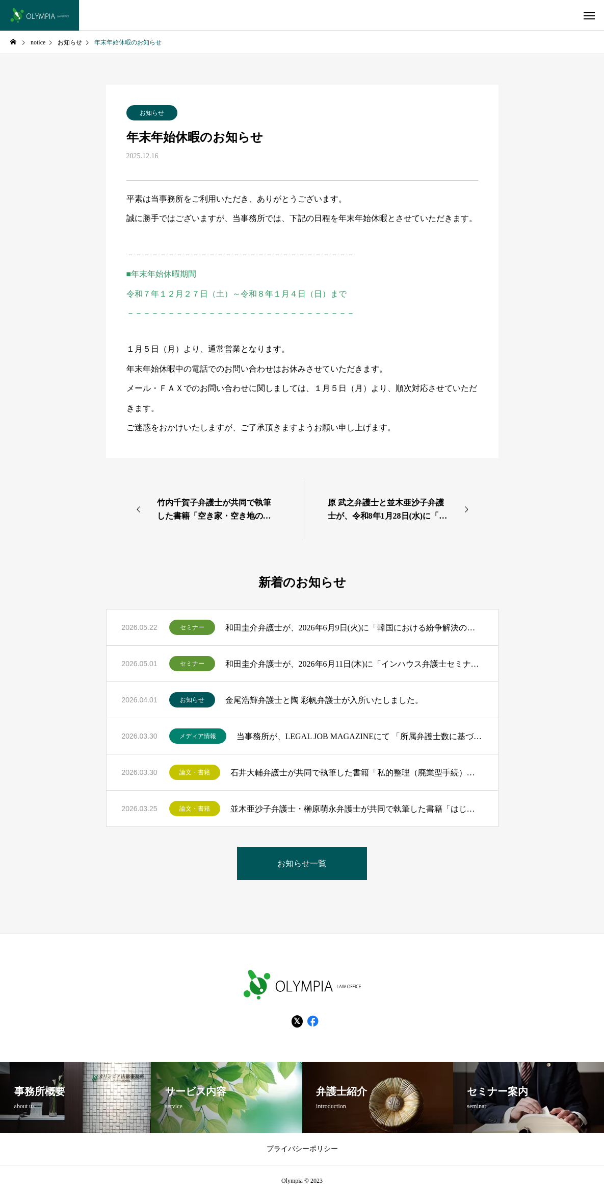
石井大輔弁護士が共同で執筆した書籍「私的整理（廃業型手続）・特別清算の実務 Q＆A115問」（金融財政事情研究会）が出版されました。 (356, 772)
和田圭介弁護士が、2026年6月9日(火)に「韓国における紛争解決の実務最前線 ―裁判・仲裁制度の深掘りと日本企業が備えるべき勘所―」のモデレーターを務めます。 (354, 627)
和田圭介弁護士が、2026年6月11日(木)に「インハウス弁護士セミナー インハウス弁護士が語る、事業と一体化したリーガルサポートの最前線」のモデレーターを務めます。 (354, 664)
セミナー (192, 627)
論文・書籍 (194, 772)
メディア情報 (197, 736)
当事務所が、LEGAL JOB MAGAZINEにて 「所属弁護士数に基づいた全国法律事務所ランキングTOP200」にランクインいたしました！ (360, 736)
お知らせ (152, 112)
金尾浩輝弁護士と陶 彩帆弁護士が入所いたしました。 (324, 700)
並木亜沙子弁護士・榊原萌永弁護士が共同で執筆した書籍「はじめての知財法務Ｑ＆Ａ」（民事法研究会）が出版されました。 (356, 808)
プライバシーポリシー (302, 1149)
